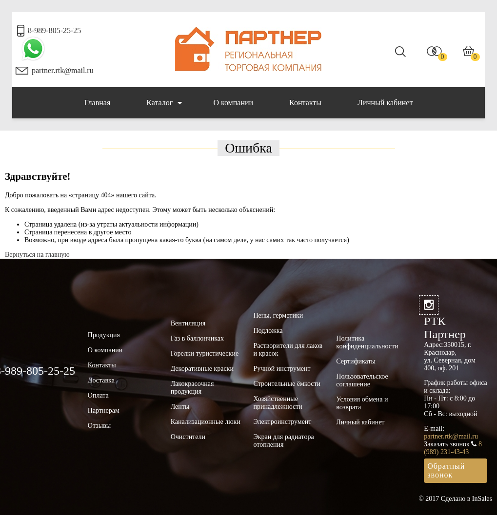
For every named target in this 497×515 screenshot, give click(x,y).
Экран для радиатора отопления (283, 440)
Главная (97, 102)
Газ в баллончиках (197, 338)
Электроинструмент (282, 421)
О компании (233, 102)
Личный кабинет (385, 102)
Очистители (188, 436)
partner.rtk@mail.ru (63, 70)
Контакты (305, 102)
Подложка (267, 330)
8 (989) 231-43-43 (453, 448)
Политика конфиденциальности (367, 342)
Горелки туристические (205, 353)
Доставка (101, 380)
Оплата (98, 395)
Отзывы (99, 425)
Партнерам (103, 410)
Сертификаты (356, 361)
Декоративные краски (202, 368)
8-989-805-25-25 (54, 30)
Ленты (180, 406)
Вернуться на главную (37, 254)
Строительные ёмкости (286, 383)
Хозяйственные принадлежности (277, 402)
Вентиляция (188, 323)
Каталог (164, 102)
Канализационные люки (205, 421)
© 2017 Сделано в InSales (455, 498)
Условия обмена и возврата (362, 403)
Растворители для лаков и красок (287, 349)
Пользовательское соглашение (362, 380)
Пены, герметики (278, 315)
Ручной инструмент (281, 368)
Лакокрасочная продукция (192, 387)
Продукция (104, 335)
